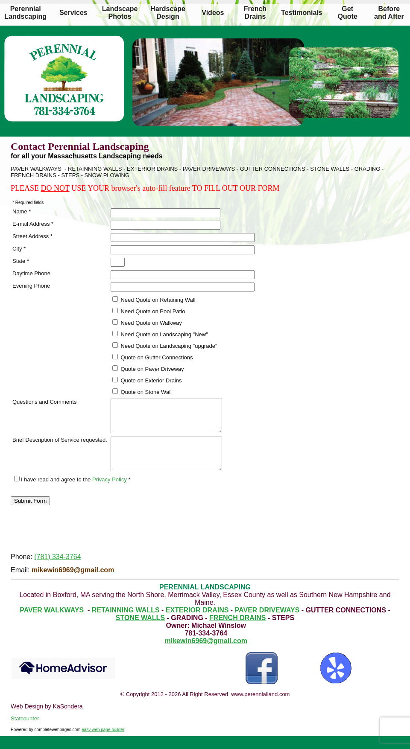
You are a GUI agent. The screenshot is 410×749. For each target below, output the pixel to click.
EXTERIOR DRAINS (197, 623)
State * (20, 261)
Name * (21, 211)
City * (19, 248)
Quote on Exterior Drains (147, 380)
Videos (213, 12)
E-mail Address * (32, 224)
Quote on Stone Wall (142, 391)
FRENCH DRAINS (237, 630)
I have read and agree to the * (72, 492)
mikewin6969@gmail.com (73, 582)
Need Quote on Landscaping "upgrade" (164, 345)
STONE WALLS (140, 630)
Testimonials (301, 12)
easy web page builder (103, 742)
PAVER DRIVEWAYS (267, 623)
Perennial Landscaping (25, 12)
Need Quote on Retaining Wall (154, 299)
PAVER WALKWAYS (52, 623)
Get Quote (347, 12)
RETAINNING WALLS (126, 623)
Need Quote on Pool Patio (148, 311)
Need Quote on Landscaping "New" (160, 334)
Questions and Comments (44, 402)
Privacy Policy (109, 492)
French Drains (255, 12)
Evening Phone (31, 286)
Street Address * (32, 236)
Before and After (389, 12)
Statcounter (25, 731)
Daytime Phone (31, 273)
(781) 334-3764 (57, 569)
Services (73, 12)
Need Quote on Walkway (147, 322)
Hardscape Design (167, 12)
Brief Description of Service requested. (59, 446)
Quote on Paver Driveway (148, 368)
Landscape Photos (120, 12)
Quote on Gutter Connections (152, 357)
